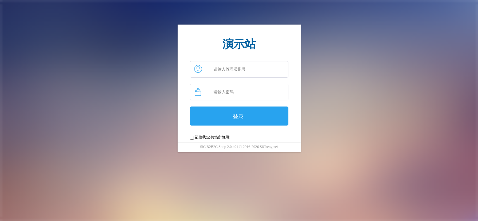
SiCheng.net (268, 147)
